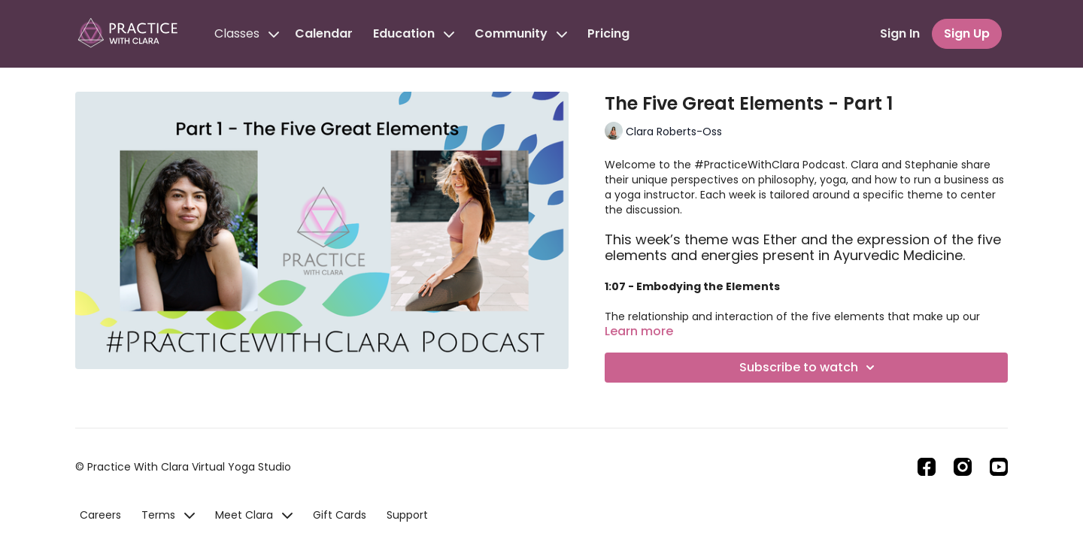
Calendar (324, 33)
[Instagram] (963, 467)
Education (413, 33)
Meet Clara (254, 514)
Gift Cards (339, 514)
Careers (100, 514)
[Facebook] (927, 467)
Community (521, 33)
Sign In (900, 33)
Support (407, 514)
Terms (168, 514)
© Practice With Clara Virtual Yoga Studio (183, 467)
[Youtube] (999, 467)
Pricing (608, 33)
